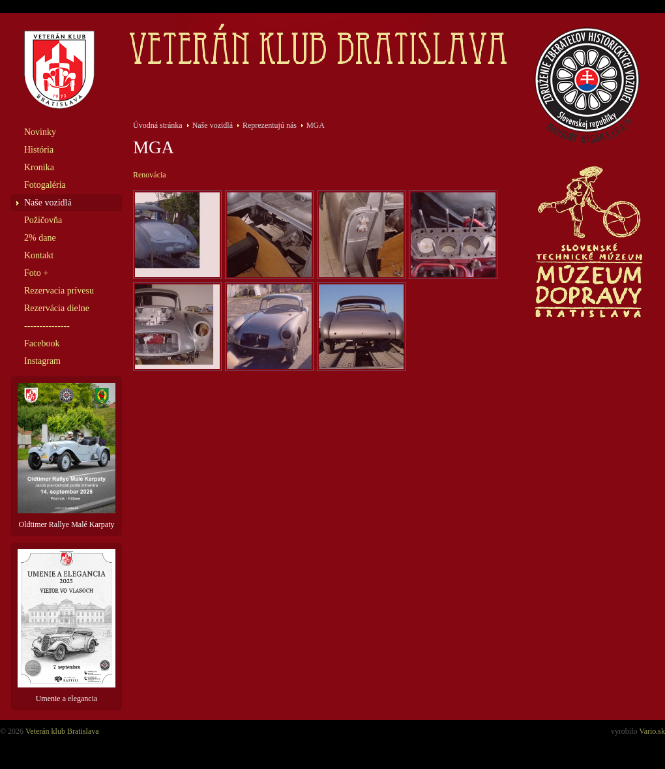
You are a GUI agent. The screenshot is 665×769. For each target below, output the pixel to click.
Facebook (41, 343)
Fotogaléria (45, 185)
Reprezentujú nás (270, 125)
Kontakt (38, 255)
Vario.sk (652, 731)
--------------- (47, 326)
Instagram (42, 361)
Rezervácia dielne (56, 308)
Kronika (39, 167)
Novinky (40, 132)
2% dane (40, 238)
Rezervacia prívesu (59, 290)
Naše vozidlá (48, 202)
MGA (315, 125)
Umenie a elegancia (66, 626)
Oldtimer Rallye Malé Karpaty (66, 456)
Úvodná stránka (158, 125)
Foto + (36, 273)
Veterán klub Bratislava (62, 731)
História (38, 150)
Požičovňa (43, 220)
